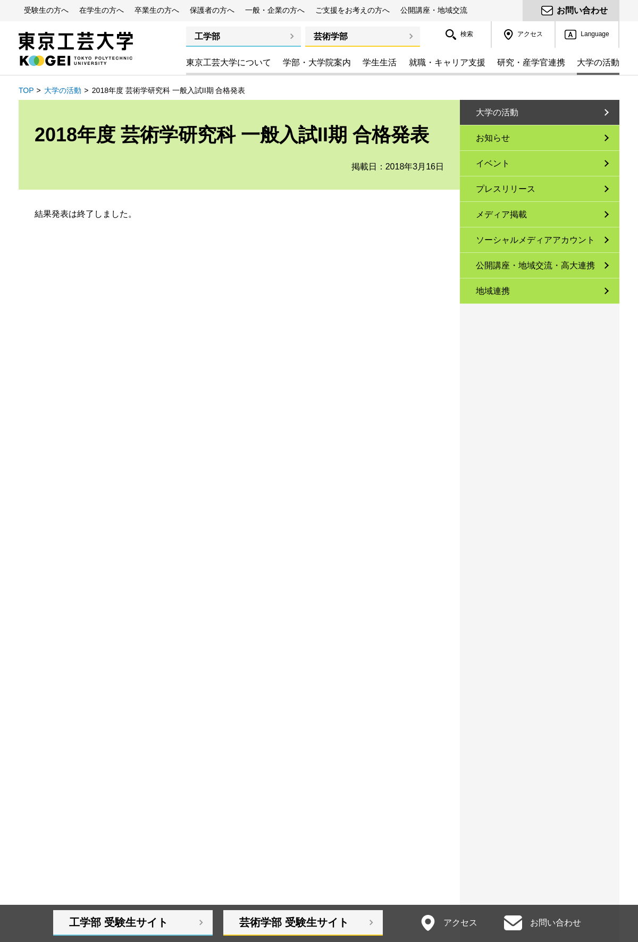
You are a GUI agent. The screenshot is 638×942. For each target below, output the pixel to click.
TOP (26, 90)
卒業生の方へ (157, 10)
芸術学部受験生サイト (294, 922)
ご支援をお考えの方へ (352, 10)
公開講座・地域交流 (433, 10)
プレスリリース (505, 188)
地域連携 (493, 290)
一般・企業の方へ (275, 10)
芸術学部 (331, 36)
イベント (493, 163)
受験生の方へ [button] (46, 10)
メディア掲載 (501, 214)
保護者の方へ (212, 10)
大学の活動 (62, 90)
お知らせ (493, 137)
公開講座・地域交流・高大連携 (535, 265)
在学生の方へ (101, 10)
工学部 (207, 36)
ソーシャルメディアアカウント (535, 239)
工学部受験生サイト (118, 922)
